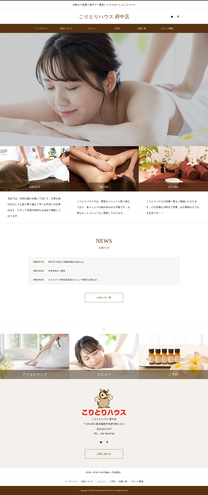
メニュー (91, 28)
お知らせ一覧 (104, 297)
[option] (104, 89)
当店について (66, 28)
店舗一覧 (142, 28)
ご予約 (116, 28)
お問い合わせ (104, 454)
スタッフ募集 (167, 28)
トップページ (41, 28)
